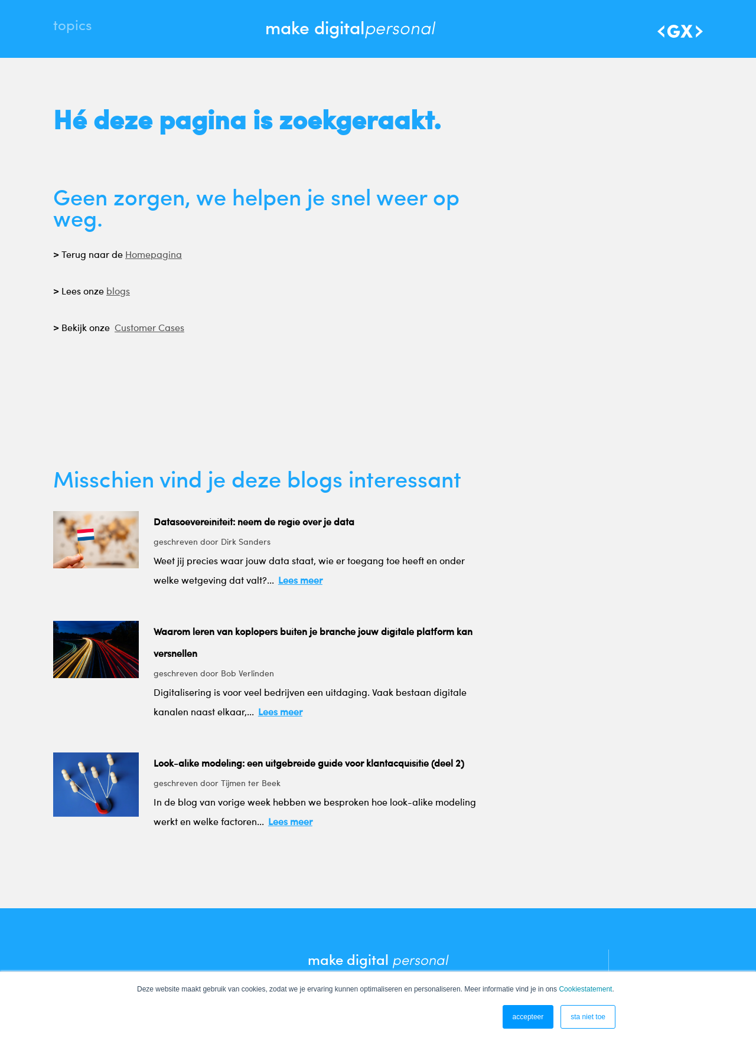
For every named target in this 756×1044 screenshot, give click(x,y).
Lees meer (300, 583)
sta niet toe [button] (588, 1017)
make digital (350, 27)
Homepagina (153, 259)
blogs (118, 295)
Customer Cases (149, 332)
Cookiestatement (585, 989)
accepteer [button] (528, 1017)
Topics (72, 29)
